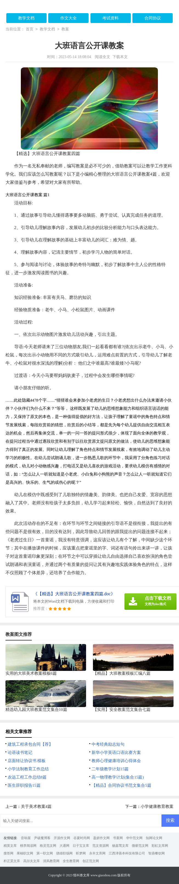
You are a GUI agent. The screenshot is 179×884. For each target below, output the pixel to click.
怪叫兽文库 (81, 875)
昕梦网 (81, 853)
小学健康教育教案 (157, 806)
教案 (65, 29)
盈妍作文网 (101, 838)
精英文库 (10, 846)
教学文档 (26, 18)
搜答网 (8, 853)
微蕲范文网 (140, 846)
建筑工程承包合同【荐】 (30, 744)
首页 (29, 29)
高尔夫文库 (31, 861)
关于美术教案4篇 (36, 806)
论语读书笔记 (20, 752)
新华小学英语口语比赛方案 (116, 752)
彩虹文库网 (160, 846)
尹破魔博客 (42, 838)
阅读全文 (102, 57)
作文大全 (68, 18)
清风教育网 (51, 861)
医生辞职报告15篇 (24, 785)
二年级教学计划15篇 (110, 769)
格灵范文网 (48, 846)
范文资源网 (100, 846)
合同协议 (152, 18)
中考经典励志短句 (108, 744)
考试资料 (110, 18)
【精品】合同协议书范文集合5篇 (121, 785)
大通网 (64, 846)
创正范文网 (91, 861)
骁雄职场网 (64, 853)
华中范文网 (134, 838)
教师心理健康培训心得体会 (116, 761)
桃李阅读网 (28, 846)
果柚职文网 (25, 853)
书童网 (118, 838)
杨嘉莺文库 (120, 846)
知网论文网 (154, 838)
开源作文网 (62, 838)
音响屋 (26, 838)
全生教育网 (71, 861)
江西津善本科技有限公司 (127, 853)
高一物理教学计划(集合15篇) (118, 777)
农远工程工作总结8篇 (27, 777)
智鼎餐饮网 (156, 853)
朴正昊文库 (12, 861)
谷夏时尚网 (81, 838)
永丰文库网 (97, 853)
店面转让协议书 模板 (27, 761)
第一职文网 (44, 853)
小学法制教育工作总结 (28, 769)
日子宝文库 (81, 846)
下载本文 (120, 57)
